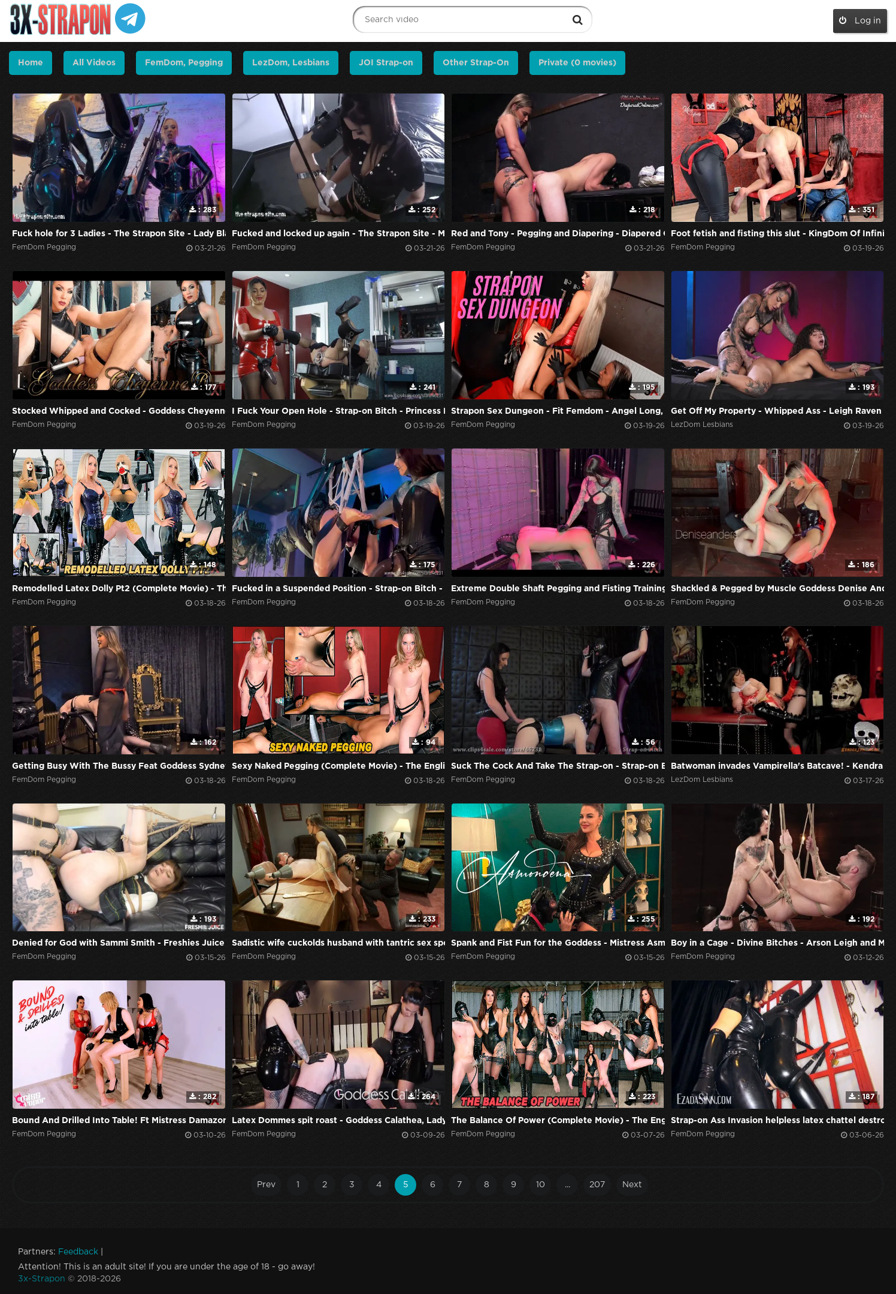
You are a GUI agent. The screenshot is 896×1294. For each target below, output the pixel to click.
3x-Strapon (41, 1279)
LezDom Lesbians (702, 425)
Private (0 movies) (577, 63)
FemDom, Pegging (184, 63)
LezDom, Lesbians (290, 63)
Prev (266, 1184)
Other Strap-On (476, 63)
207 (597, 1184)
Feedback (78, 1252)
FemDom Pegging (44, 247)
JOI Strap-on (386, 63)
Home (30, 63)
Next (632, 1184)
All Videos (94, 63)
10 (540, 1184)
